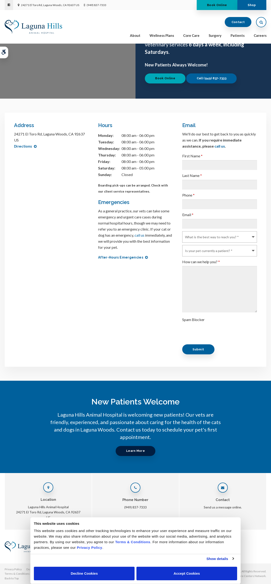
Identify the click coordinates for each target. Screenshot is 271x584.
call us (139, 235)
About (135, 35)
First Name (192, 156)
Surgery (215, 35)
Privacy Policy (13, 569)
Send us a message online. (223, 507)
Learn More (135, 451)
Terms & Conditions (17, 573)
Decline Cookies (84, 573)
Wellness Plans (162, 35)
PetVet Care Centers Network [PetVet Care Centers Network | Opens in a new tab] (247, 576)
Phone (188, 195)
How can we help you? (201, 261)
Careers (260, 35)
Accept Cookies (187, 573)
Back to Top (12, 578)
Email (187, 214)
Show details (217, 559)
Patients (238, 35)
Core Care (191, 35)
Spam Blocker (193, 319)
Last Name (192, 175)
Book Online (217, 5)
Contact (238, 22)
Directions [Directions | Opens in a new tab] (23, 146)
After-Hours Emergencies (120, 257)
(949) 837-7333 (96, 5)
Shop (252, 5)
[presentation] (217, 333)
